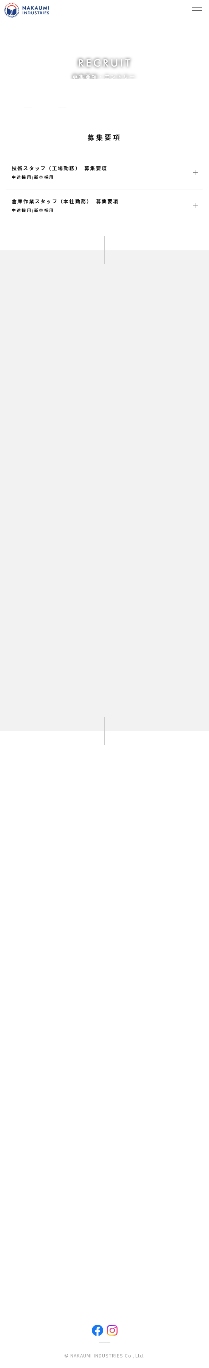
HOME (13, 107)
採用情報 (45, 107)
